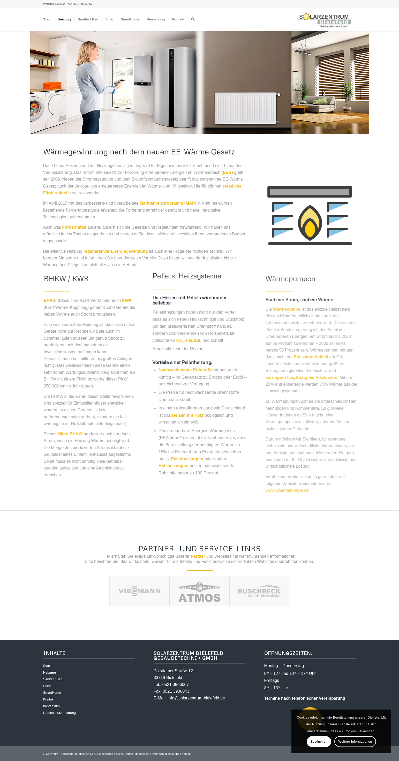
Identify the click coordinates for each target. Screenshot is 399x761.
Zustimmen (319, 741)
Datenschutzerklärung (59, 713)
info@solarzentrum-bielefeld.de (196, 698)
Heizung (49, 672)
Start (46, 666)
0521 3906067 (175, 684)
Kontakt (49, 699)
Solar (47, 686)
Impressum (51, 706)
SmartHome (52, 693)
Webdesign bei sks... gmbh (116, 753)
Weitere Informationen (355, 741)
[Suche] (193, 19)
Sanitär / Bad (53, 679)
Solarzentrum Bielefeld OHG (79, 753)
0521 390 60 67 (82, 3)
